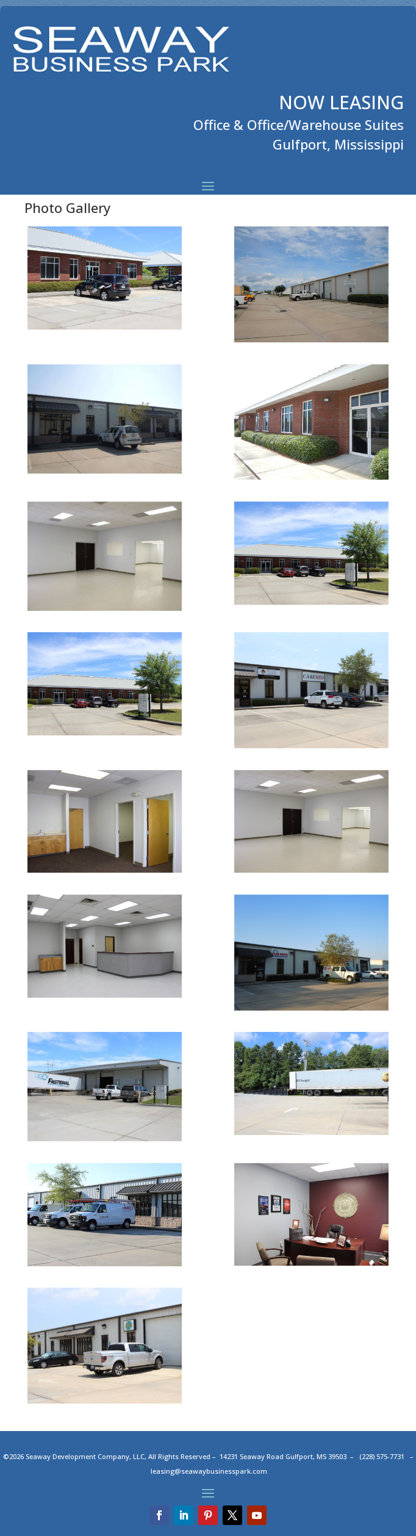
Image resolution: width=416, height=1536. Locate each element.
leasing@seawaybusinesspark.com (209, 1471)
